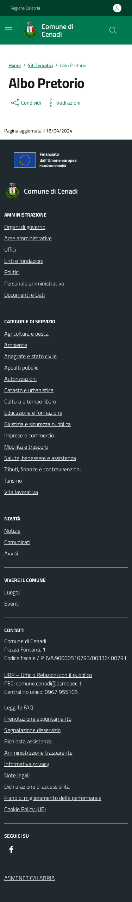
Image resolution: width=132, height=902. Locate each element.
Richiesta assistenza (28, 741)
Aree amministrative (28, 238)
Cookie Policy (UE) (25, 809)
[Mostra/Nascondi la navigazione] (8, 29)
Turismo (13, 480)
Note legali (17, 775)
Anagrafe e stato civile (30, 356)
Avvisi (11, 553)
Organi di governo (24, 227)
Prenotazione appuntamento (37, 718)
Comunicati (17, 542)
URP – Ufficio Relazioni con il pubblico (48, 675)
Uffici (10, 249)
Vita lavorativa (21, 492)
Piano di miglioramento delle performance (52, 798)
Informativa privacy (26, 764)
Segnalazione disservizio (32, 730)
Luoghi (12, 592)
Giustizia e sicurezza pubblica (37, 424)
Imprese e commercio (29, 435)
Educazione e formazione (33, 412)
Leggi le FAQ (18, 707)
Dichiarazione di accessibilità (37, 786)
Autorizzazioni (20, 379)
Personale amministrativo (34, 283)
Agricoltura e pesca (26, 333)
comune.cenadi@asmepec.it (49, 683)
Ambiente (15, 345)
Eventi (11, 603)
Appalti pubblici (21, 367)
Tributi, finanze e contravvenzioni (42, 469)
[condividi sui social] (25, 102)
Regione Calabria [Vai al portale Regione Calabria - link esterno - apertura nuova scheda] (25, 8)
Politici (11, 272)
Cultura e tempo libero (30, 401)
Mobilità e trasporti (26, 446)
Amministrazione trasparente (38, 752)
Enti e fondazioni (23, 261)
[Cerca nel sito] (113, 30)
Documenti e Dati (24, 294)
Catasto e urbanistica (29, 390)
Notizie (12, 530)
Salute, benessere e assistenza (40, 458)
